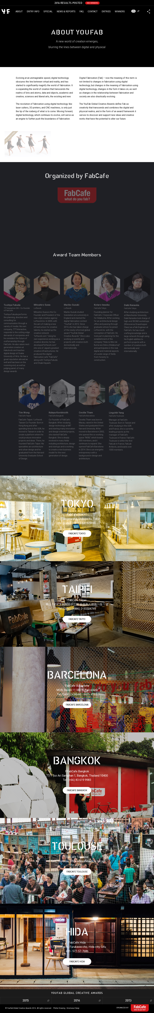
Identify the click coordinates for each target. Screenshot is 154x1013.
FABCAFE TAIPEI (77, 619)
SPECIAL (48, 11)
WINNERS (120, 11)
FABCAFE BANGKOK (77, 790)
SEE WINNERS (92, 3)
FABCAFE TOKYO (77, 533)
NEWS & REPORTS (66, 11)
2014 (77, 1000)
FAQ (81, 11)
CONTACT (93, 11)
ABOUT (19, 11)
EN (133, 11)
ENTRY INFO (33, 11)
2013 (128, 1000)
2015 (26, 1000)
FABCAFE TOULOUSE (77, 871)
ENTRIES (106, 11)
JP (138, 11)
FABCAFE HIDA (77, 961)
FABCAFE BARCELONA (77, 704)
